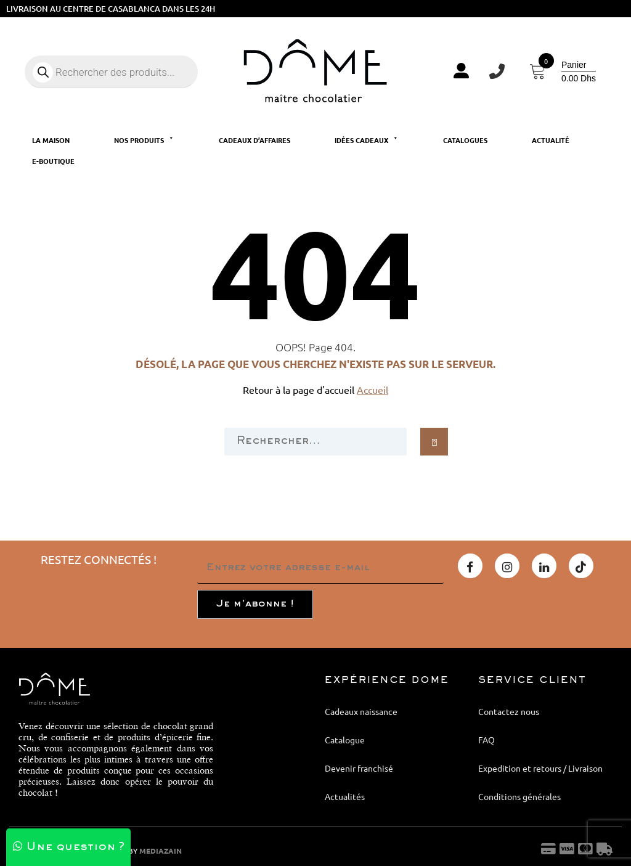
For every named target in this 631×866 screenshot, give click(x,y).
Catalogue (345, 739)
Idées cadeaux (367, 140)
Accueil (372, 390)
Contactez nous (508, 711)
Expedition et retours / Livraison (540, 768)
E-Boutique (53, 161)
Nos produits (144, 140)
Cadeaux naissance (361, 711)
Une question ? (68, 847)
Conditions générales (519, 796)
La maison (51, 140)
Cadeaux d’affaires (254, 140)
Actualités (345, 796)
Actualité (550, 140)
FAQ (486, 739)
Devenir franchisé (359, 768)
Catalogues (465, 140)
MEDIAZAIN (160, 851)
